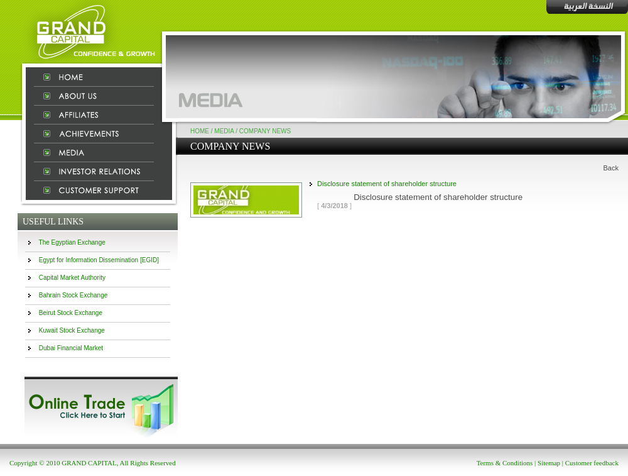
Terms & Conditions (505, 463)
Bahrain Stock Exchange (73, 295)
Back (611, 168)
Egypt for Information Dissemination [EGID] (99, 260)
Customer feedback (592, 463)
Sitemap (549, 463)
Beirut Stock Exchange (70, 312)
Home (199, 131)
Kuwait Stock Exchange (72, 330)
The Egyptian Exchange (72, 242)
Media (224, 131)
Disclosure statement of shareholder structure (387, 183)
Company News (265, 131)
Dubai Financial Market (71, 348)
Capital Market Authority (72, 277)
